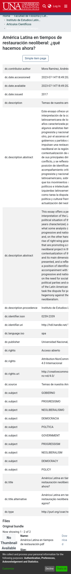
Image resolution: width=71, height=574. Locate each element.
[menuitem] (49, 6)
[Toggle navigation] (65, 6)
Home (6, 16)
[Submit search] (44, 6)
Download (64, 540)
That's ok (61, 568)
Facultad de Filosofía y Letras (31, 16)
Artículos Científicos (18, 24)
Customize (8, 568)
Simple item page (35, 58)
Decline (50, 568)
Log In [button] (57, 6)
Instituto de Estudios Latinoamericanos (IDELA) (23, 20)
